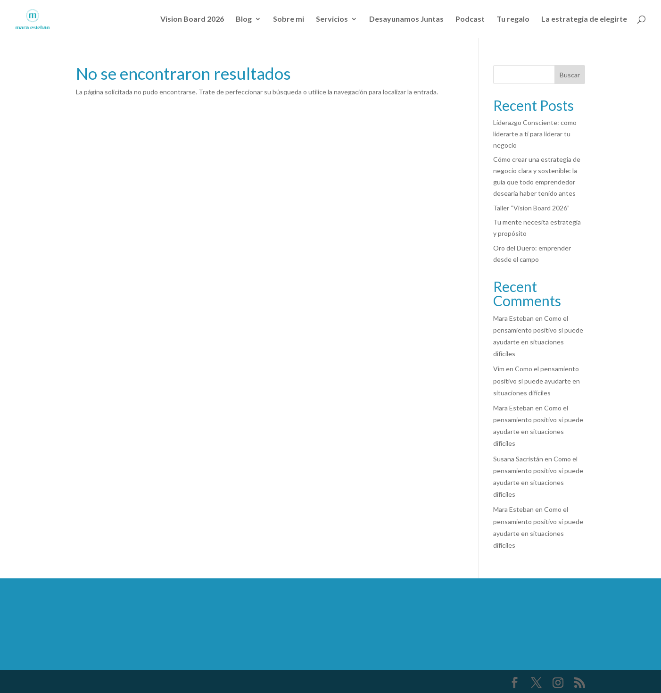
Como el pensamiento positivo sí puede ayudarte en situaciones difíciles (536, 380)
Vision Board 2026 (192, 19)
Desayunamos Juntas (406, 19)
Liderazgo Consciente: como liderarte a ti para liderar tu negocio (535, 133)
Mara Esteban (513, 318)
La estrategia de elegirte (584, 19)
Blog (244, 19)
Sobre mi (288, 19)
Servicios (332, 19)
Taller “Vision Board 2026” (531, 208)
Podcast (470, 19)
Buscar (570, 75)
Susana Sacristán (518, 459)
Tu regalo (512, 19)
